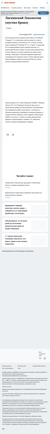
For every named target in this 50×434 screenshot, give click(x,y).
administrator (39, 34)
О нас (19, 368)
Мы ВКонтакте (5, 8)
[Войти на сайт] (47, 3)
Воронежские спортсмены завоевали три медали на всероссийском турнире (25, 195)
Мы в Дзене (27, 8)
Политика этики (22, 366)
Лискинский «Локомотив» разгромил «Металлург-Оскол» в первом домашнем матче (25, 185)
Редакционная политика (39, 366)
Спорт (8, 28)
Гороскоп (35, 8)
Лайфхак (42, 8)
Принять (43, 13)
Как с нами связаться (7, 368)
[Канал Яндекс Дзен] (44, 358)
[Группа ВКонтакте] (40, 358)
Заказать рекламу (16, 8)
